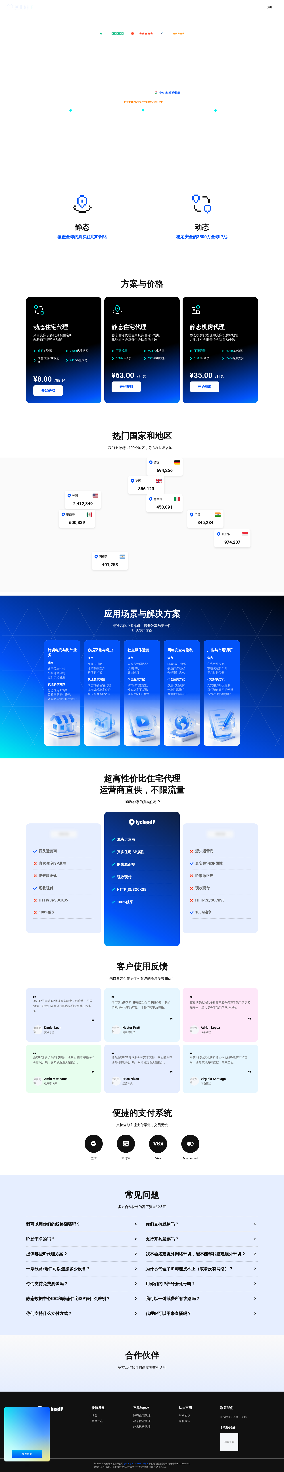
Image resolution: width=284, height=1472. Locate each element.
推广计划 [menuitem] (121, 7)
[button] (238, 7)
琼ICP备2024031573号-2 (136, 1463)
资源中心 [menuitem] (169, 7)
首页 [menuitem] (72, 7)
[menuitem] (95, 7)
